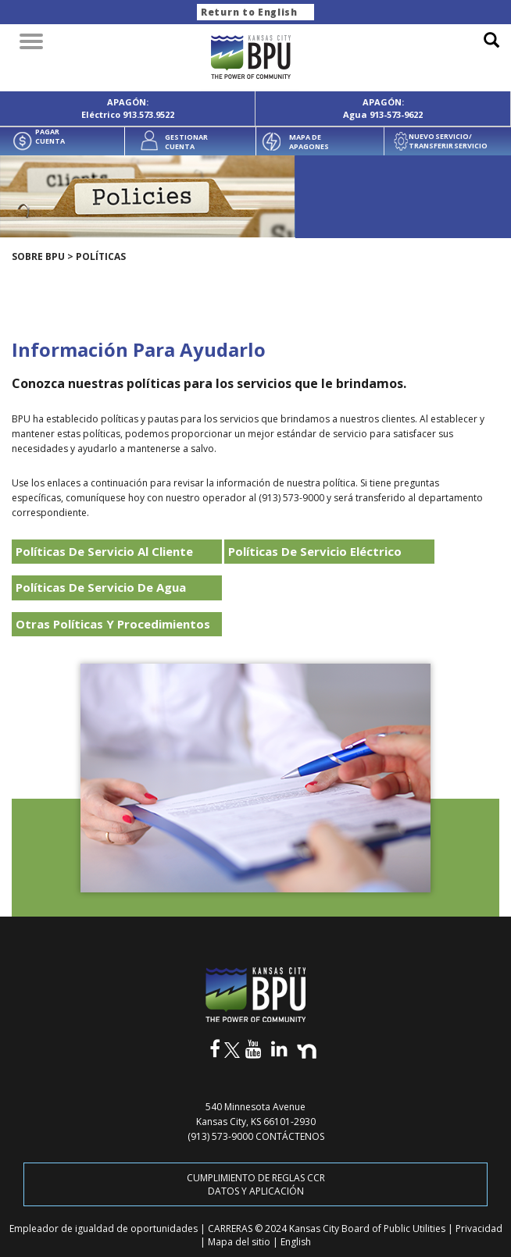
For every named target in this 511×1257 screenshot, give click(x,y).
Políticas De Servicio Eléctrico (315, 551)
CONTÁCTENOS (290, 1136)
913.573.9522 (148, 114)
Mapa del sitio (240, 1241)
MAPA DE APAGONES (309, 141)
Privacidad (479, 1228)
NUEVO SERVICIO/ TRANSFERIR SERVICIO (448, 141)
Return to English (249, 12)
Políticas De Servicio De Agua (101, 587)
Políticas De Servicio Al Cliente (104, 551)
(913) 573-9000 (220, 1136)
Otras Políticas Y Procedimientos (113, 624)
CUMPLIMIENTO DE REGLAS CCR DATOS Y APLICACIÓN (256, 1184)
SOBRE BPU (38, 256)
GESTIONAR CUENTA (186, 141)
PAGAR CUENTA (50, 136)
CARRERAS (231, 1228)
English (296, 1241)
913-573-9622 (396, 114)
